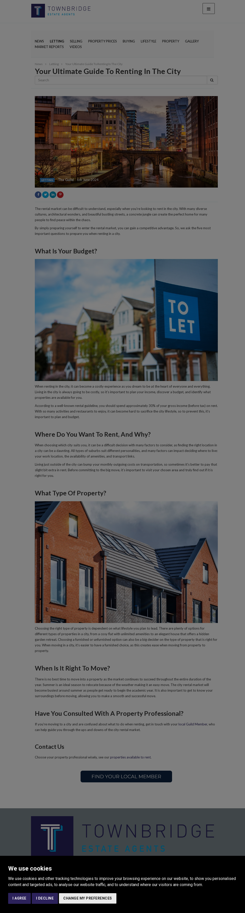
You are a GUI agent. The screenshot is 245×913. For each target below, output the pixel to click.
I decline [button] (45, 898)
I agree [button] (19, 898)
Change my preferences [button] (87, 898)
